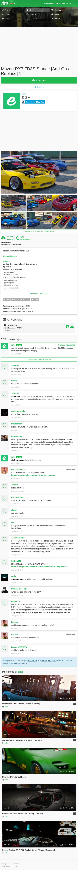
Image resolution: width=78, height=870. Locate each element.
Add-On (6, 261)
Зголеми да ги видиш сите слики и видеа (39, 231)
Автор (19, 345)
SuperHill (15, 365)
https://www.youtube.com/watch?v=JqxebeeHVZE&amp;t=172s (39, 567)
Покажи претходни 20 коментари (39, 359)
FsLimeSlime (17, 497)
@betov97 (15, 396)
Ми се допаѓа (25, 239)
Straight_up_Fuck (19, 589)
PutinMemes (16, 436)
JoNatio (14, 485)
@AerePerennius (18, 579)
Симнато (10, 239)
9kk (12, 522)
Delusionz (15, 601)
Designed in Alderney (10, 864)
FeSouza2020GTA (19, 647)
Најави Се (32, 660)
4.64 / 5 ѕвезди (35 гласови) (11, 244)
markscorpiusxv (18, 469)
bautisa (14, 622)
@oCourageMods (19, 460)
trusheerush (16, 424)
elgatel (14, 510)
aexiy (13, 576)
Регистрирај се (48, 660)
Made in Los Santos (9, 866)
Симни (39, 80)
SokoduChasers (10, 256)
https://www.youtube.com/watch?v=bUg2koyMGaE (33, 475)
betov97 (14, 381)
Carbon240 (16, 561)
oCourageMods (18, 411)
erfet (24, 94)
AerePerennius (17, 538)
